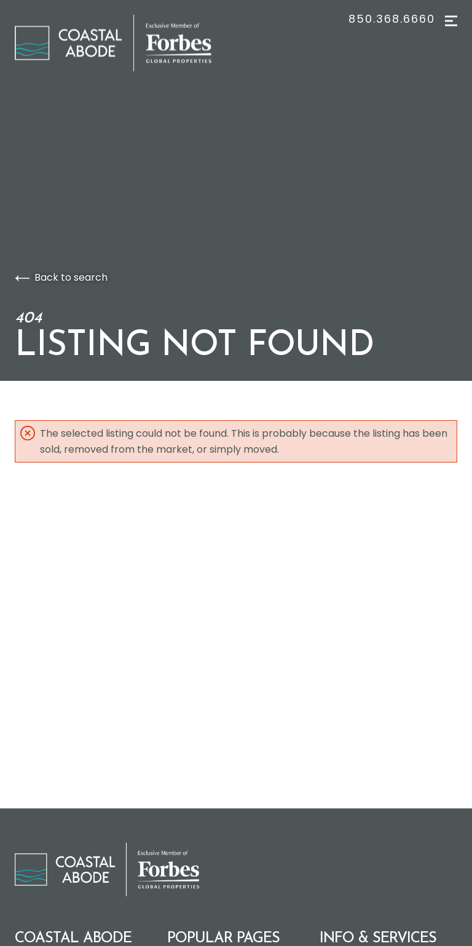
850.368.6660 (391, 19)
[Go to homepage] (125, 43)
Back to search (61, 277)
